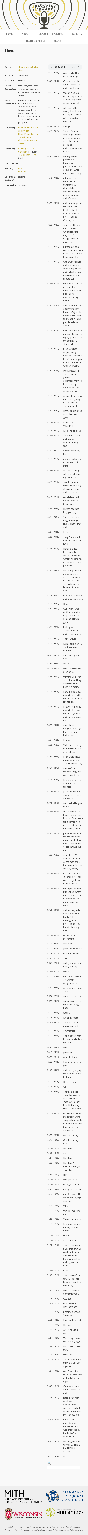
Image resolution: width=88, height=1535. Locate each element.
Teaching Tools (35, 40)
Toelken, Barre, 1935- (27, 154)
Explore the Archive (51, 33)
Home (9, 33)
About (26, 33)
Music (20, 168)
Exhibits (77, 33)
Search (58, 40)
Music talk (22, 171)
